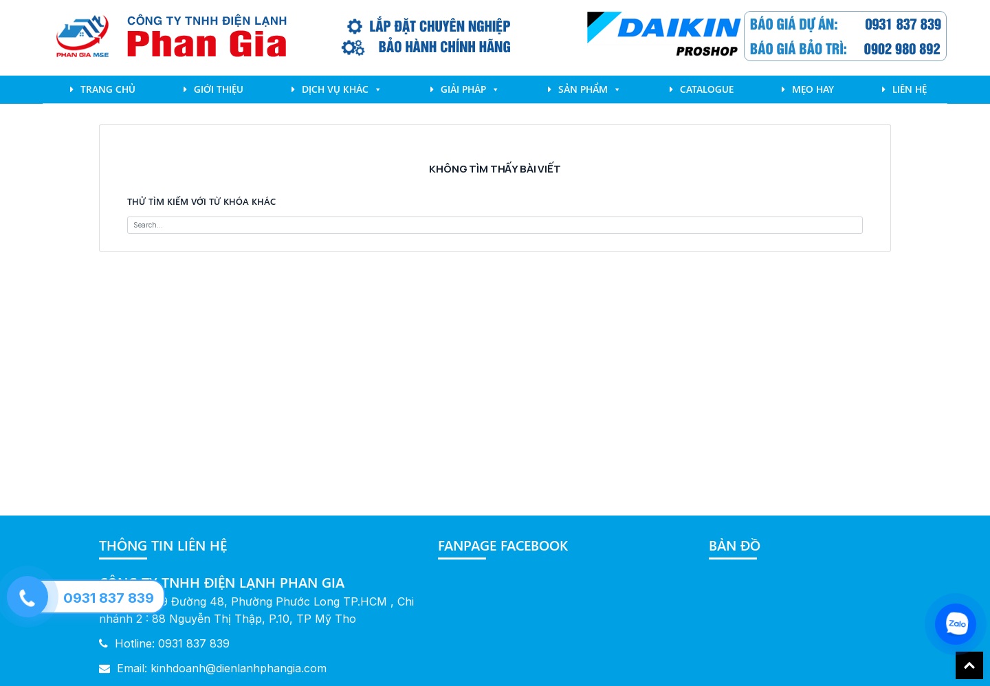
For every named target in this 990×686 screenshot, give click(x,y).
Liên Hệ (909, 89)
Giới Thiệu (218, 89)
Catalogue (707, 89)
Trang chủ (107, 89)
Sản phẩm (590, 89)
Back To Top (969, 665)
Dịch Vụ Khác (342, 89)
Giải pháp (470, 89)
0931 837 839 (108, 598)
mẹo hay (813, 89)
